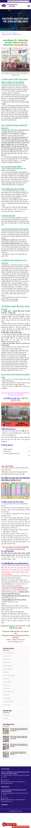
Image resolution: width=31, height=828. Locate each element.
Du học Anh (6, 685)
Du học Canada (7, 682)
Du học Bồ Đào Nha (8, 701)
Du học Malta (7, 688)
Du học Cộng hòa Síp (9, 675)
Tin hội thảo (6, 715)
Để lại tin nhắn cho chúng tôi (20, 826)
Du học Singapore (8, 665)
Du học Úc (6, 672)
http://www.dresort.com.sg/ (18, 241)
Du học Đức (6, 662)
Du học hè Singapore (12, 32)
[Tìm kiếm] (29, 1)
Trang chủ (3, 32)
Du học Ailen (7, 694)
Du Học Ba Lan (7, 698)
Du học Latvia (7, 704)
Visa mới (6, 718)
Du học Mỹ (6, 678)
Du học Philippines (8, 669)
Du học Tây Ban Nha (8, 652)
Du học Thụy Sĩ (7, 656)
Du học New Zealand (8, 691)
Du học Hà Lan (7, 659)
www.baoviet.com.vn (13, 341)
